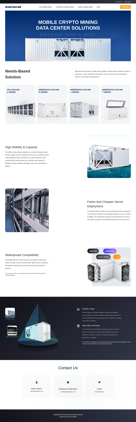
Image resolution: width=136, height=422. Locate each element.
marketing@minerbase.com (67, 391)
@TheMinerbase (99, 391)
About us (119, 1)
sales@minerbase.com (36, 391)
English (129, 1)
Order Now (125, 7)
